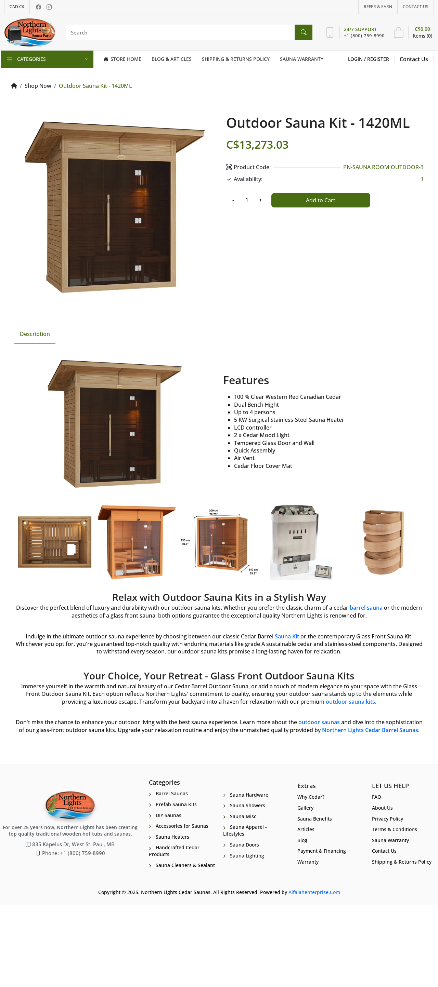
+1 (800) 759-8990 (364, 35)
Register (378, 59)
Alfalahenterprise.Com (314, 975)
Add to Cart (320, 200)
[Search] (187, 32)
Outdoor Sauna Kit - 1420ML (95, 86)
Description (35, 400)
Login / (357, 59)
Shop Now (38, 86)
